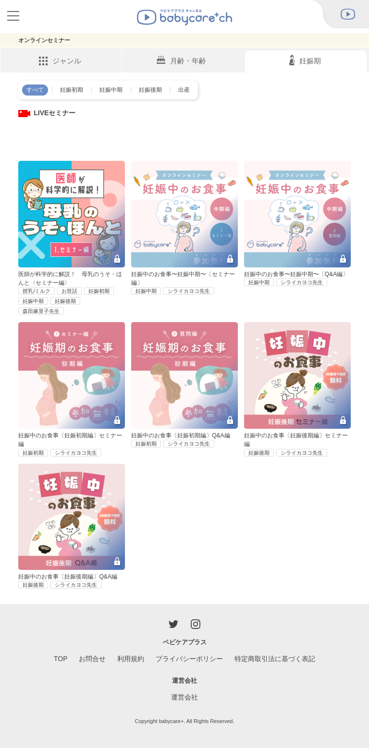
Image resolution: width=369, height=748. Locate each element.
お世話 (69, 291)
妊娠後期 (150, 89)
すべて (35, 89)
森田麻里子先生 (41, 311)
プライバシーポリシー (189, 659)
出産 (184, 89)
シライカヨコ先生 (189, 291)
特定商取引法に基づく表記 (274, 659)
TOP (61, 659)
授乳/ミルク (36, 291)
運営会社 (184, 697)
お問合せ (92, 659)
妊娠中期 (111, 89)
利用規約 (130, 659)
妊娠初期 (71, 89)
